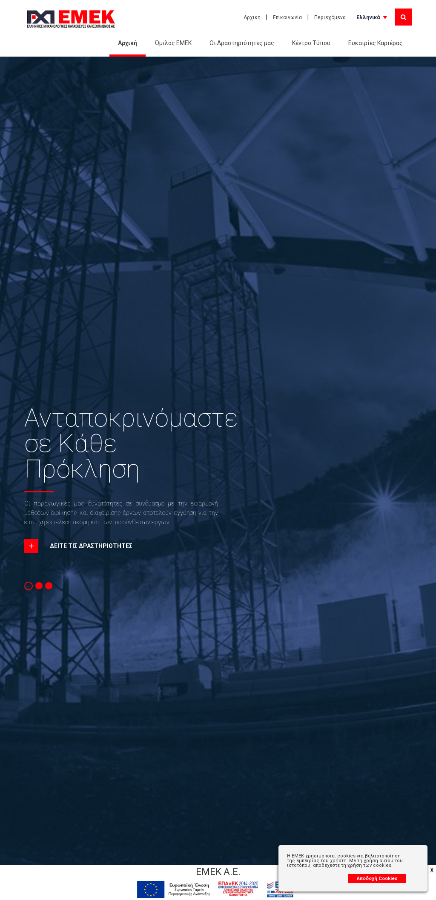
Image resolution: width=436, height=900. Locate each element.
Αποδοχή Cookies (377, 878)
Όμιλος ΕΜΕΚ (173, 43)
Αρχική (252, 17)
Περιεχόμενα (330, 17)
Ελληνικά (368, 17)
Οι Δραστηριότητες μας (241, 43)
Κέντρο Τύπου (311, 43)
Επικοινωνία (287, 17)
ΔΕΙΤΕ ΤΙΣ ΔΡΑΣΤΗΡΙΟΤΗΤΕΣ (91, 546)
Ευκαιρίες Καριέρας (375, 43)
